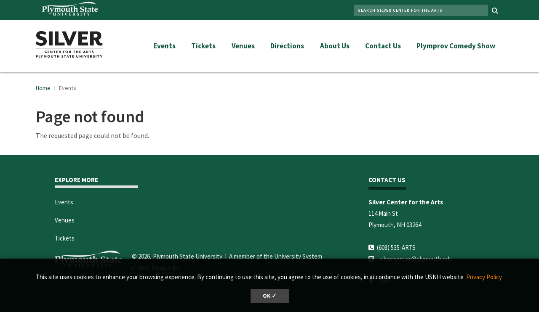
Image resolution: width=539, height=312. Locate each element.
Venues (243, 45)
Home (43, 88)
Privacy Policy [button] (484, 277)
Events (164, 45)
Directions (287, 45)
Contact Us (383, 45)
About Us (335, 45)
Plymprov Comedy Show (455, 45)
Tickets (203, 45)
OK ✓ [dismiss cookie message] (270, 295)
